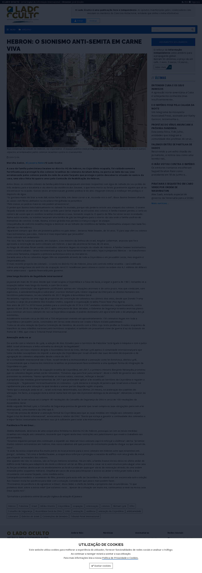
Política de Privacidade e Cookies (120, 557)
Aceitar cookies (101, 565)
